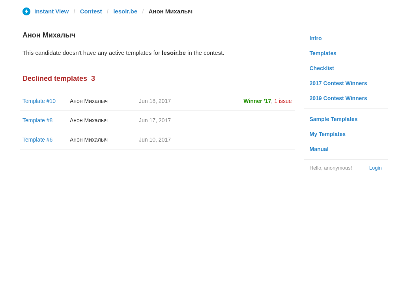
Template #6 (37, 139)
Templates (323, 53)
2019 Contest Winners (338, 98)
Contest (91, 11)
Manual (319, 149)
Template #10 (39, 101)
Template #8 (37, 120)
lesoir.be (125, 11)
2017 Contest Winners (338, 83)
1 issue (283, 101)
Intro (316, 38)
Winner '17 (257, 101)
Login (375, 168)
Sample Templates (334, 119)
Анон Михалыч (89, 101)
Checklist (322, 68)
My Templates (328, 134)
